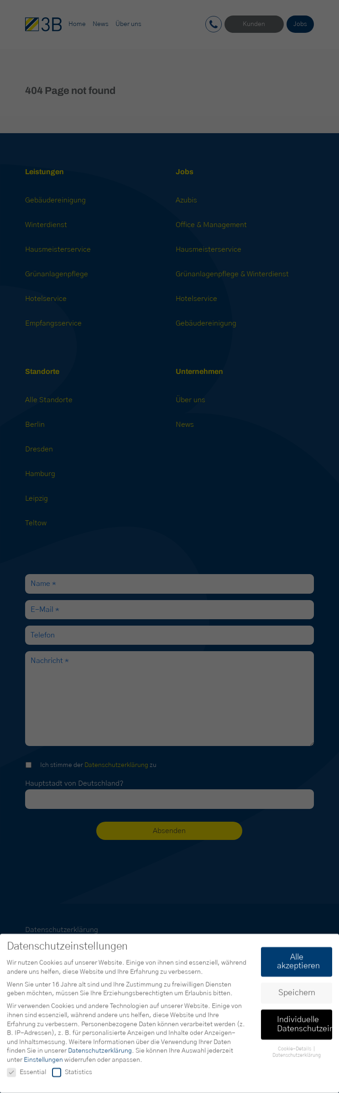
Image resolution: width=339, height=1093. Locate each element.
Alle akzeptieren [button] (298, 965)
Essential (26, 1076)
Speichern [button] (296, 997)
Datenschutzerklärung (100, 1055)
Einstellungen (43, 1063)
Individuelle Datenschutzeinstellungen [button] (304, 1028)
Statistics (72, 1076)
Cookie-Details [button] (295, 1052)
